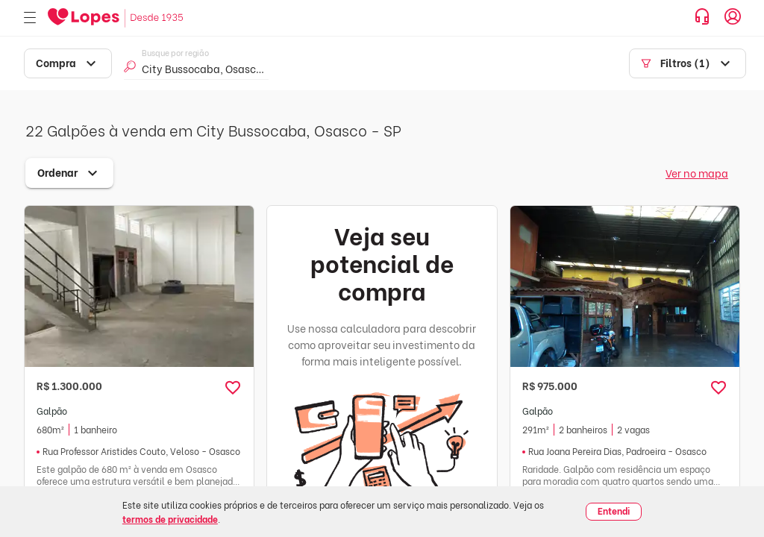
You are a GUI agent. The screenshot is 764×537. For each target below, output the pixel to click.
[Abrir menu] (30, 18)
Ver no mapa (697, 172)
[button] (233, 388)
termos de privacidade (170, 518)
